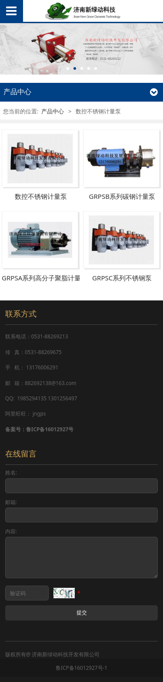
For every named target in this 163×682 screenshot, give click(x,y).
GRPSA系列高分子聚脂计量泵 (44, 278)
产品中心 (52, 111)
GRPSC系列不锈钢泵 (122, 278)
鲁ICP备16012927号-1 (81, 667)
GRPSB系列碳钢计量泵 (122, 196)
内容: (11, 531)
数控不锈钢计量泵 (41, 196)
